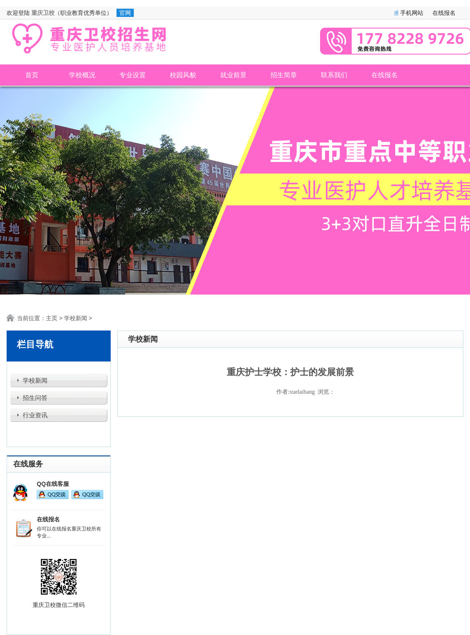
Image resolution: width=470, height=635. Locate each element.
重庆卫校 (43, 13)
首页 (31, 74)
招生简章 (284, 74)
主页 (51, 318)
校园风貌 (183, 74)
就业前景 (233, 74)
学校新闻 (75, 318)
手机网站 (411, 13)
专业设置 (132, 74)
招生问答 (35, 398)
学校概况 (82, 74)
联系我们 (334, 74)
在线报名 (444, 13)
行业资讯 (35, 415)
